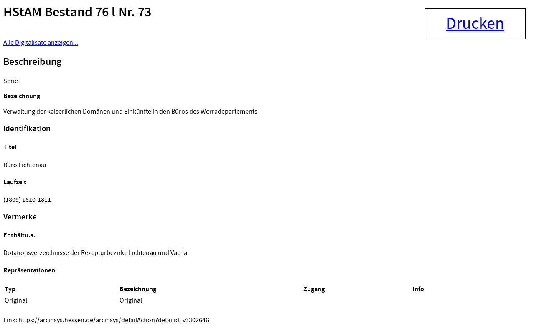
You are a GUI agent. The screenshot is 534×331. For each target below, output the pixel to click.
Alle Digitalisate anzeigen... (40, 42)
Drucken (475, 24)
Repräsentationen (29, 270)
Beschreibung (32, 62)
